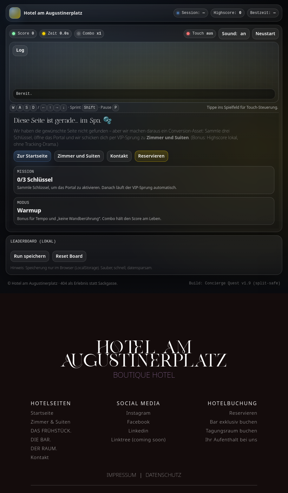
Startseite (42, 413)
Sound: (234, 33)
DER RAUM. (44, 448)
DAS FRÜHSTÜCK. (51, 430)
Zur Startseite (32, 156)
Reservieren (151, 156)
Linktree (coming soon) (138, 439)
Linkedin (138, 430)
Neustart (265, 33)
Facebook (138, 422)
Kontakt (119, 156)
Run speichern (30, 256)
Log (20, 50)
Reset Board (69, 256)
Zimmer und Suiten (79, 156)
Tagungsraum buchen (231, 430)
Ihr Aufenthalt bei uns (231, 439)
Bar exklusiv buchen (234, 422)
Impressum (121, 474)
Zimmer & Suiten (51, 422)
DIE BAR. (41, 439)
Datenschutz (163, 474)
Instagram (138, 413)
